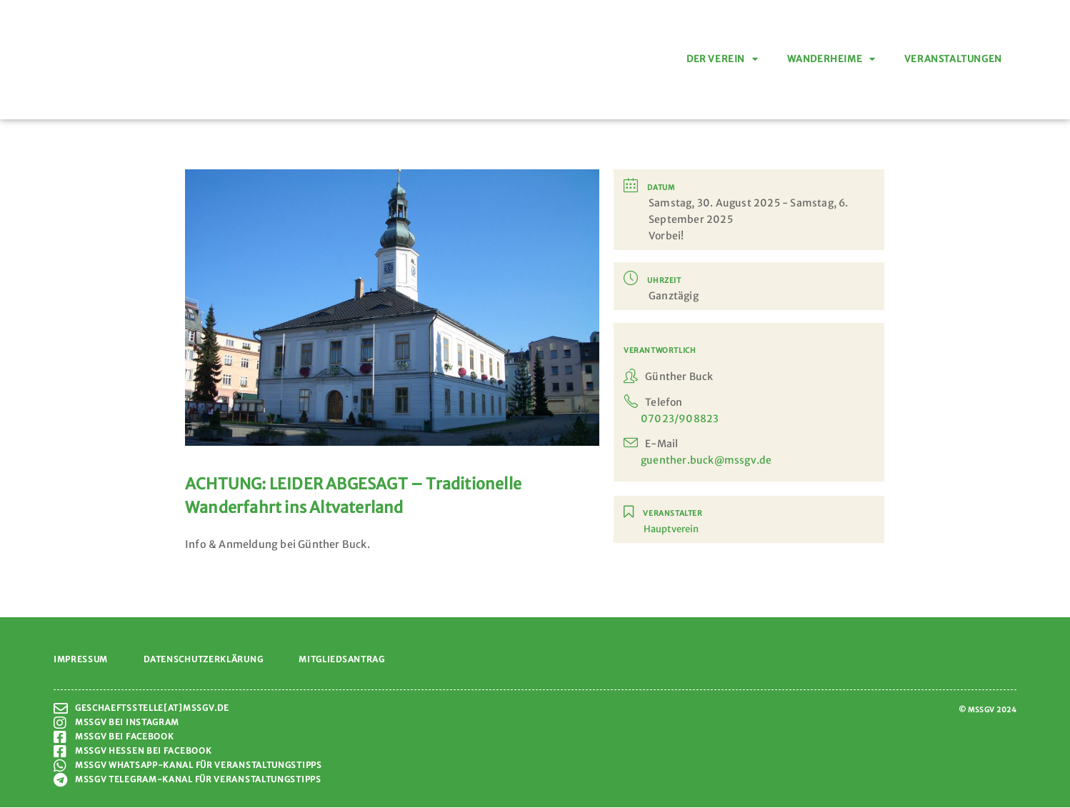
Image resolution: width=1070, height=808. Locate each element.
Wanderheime (831, 59)
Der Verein (722, 59)
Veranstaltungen (953, 59)
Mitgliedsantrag (342, 659)
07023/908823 (680, 418)
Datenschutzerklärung (203, 659)
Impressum (81, 659)
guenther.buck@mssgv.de (706, 460)
